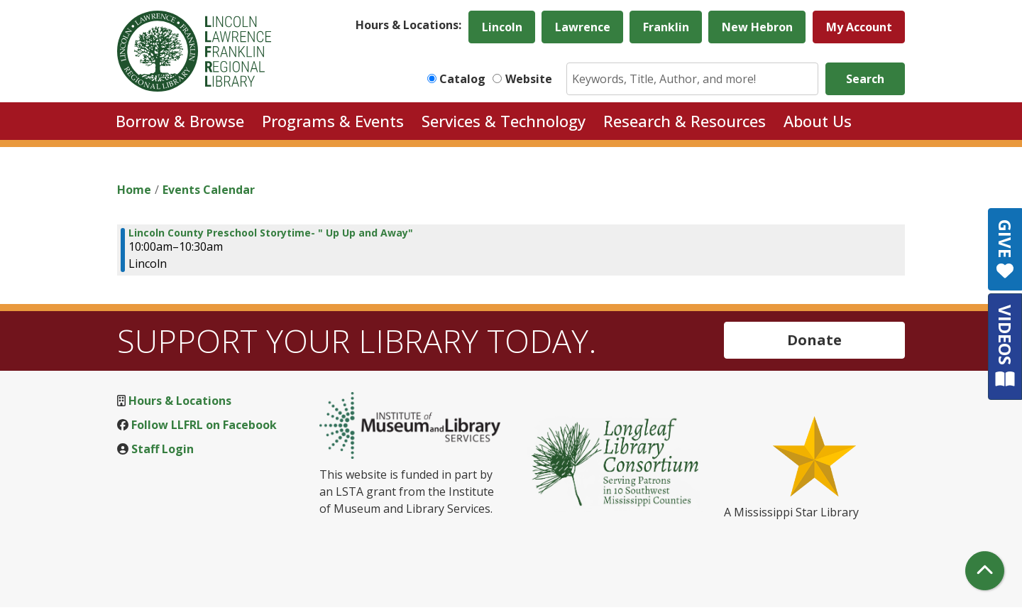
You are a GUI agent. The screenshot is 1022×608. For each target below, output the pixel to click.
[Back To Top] (984, 570)
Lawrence (582, 27)
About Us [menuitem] (818, 120)
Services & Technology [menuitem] (504, 120)
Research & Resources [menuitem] (684, 120)
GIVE (1005, 249)
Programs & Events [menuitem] (333, 120)
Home (134, 189)
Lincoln (502, 27)
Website (528, 79)
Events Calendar (209, 189)
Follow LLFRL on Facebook (204, 425)
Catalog (462, 79)
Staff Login (162, 449)
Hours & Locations (179, 400)
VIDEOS (1005, 346)
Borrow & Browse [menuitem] (180, 120)
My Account (859, 27)
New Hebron (757, 27)
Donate (814, 339)
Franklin (666, 27)
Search (865, 79)
